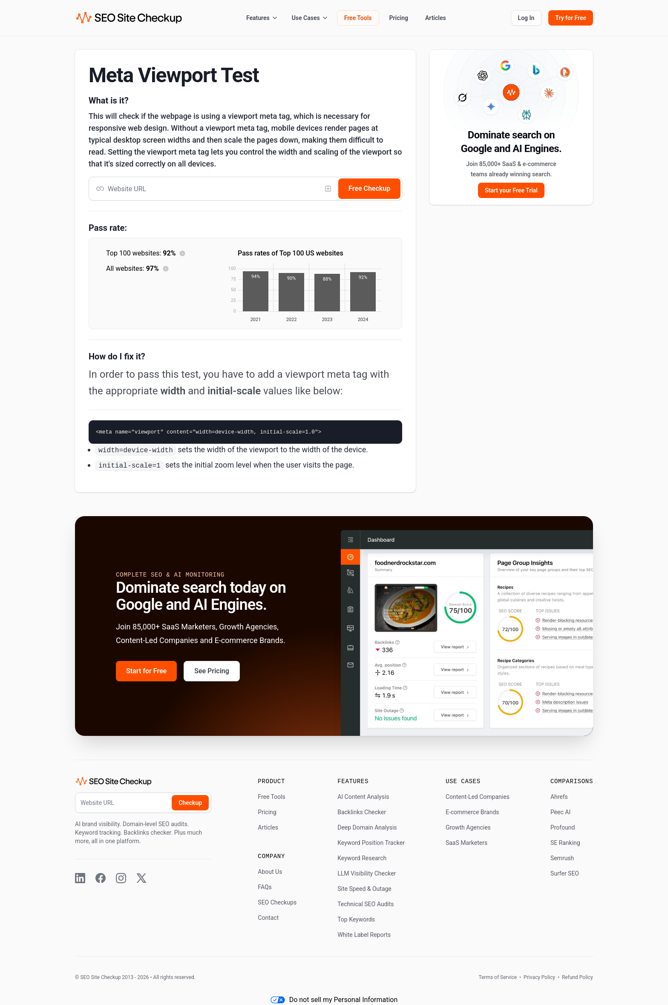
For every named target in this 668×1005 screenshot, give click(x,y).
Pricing (398, 17)
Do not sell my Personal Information (334, 1000)
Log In (526, 17)
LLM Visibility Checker (366, 873)
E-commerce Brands (472, 812)
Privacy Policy (539, 977)
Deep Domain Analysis (367, 827)
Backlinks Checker (361, 812)
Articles (435, 17)
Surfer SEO (564, 873)
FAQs (265, 887)
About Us (270, 871)
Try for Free (570, 17)
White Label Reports (364, 934)
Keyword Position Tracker (371, 842)
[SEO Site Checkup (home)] (129, 18)
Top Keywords (356, 919)
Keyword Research (361, 858)
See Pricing (211, 671)
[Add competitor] (328, 188)
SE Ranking (565, 842)
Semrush (562, 858)
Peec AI (560, 812)
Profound (562, 827)
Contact (268, 917)
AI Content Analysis (363, 796)
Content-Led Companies (478, 796)
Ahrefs (559, 796)
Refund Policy (577, 977)
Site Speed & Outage (364, 888)
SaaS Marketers (466, 842)
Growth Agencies (468, 827)
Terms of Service (498, 977)
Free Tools (358, 17)
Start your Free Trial (511, 190)
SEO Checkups (277, 902)
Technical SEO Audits (365, 904)
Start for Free (146, 671)
